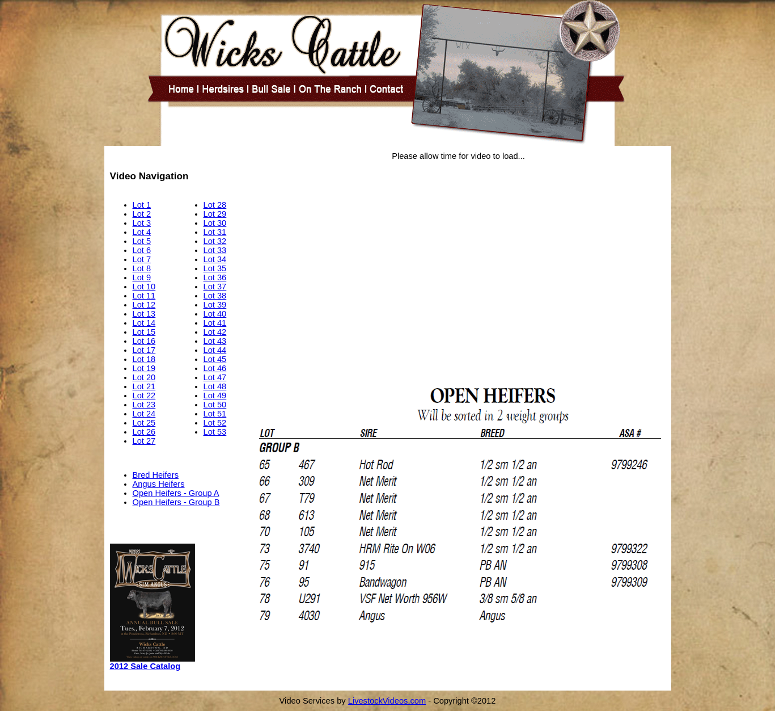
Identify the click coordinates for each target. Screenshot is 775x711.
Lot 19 (144, 368)
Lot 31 (215, 232)
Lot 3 (142, 223)
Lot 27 (144, 440)
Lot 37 (215, 286)
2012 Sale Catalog (145, 666)
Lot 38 (215, 295)
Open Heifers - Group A (176, 493)
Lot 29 (215, 213)
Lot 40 (215, 313)
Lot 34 (215, 259)
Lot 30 (215, 223)
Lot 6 (142, 250)
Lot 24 (144, 413)
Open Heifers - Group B (176, 502)
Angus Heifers (159, 484)
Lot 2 (142, 213)
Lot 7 (142, 259)
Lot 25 (144, 422)
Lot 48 (215, 386)
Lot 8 (142, 268)
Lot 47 (215, 377)
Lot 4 (142, 232)
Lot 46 (215, 368)
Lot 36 (215, 277)
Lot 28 (215, 204)
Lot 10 (144, 286)
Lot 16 (144, 341)
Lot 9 (142, 277)
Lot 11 (144, 295)
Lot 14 (144, 322)
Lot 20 (144, 377)
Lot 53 (215, 431)
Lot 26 (144, 431)
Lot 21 (144, 386)
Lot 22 (144, 395)
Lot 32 (215, 241)
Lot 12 (144, 304)
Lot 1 (142, 204)
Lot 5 (142, 241)
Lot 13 (144, 313)
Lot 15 (144, 331)
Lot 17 (144, 350)
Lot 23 (144, 404)
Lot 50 (215, 404)
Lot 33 (215, 250)
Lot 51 (215, 413)
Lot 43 (215, 341)
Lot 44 (215, 350)
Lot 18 (144, 359)
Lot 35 (215, 268)
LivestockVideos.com (387, 700)
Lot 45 (215, 359)
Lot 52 (215, 422)
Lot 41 (215, 322)
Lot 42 (215, 331)
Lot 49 (215, 395)
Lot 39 (215, 304)
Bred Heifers (156, 474)
